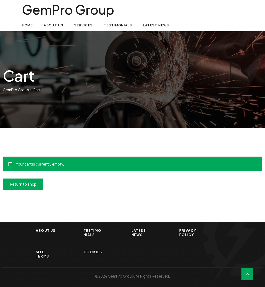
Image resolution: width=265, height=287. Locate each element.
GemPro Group (68, 9)
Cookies (93, 252)
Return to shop (23, 184)
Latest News (156, 25)
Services (83, 25)
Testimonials (118, 25)
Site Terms (42, 254)
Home (27, 25)
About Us (53, 25)
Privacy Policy (187, 232)
